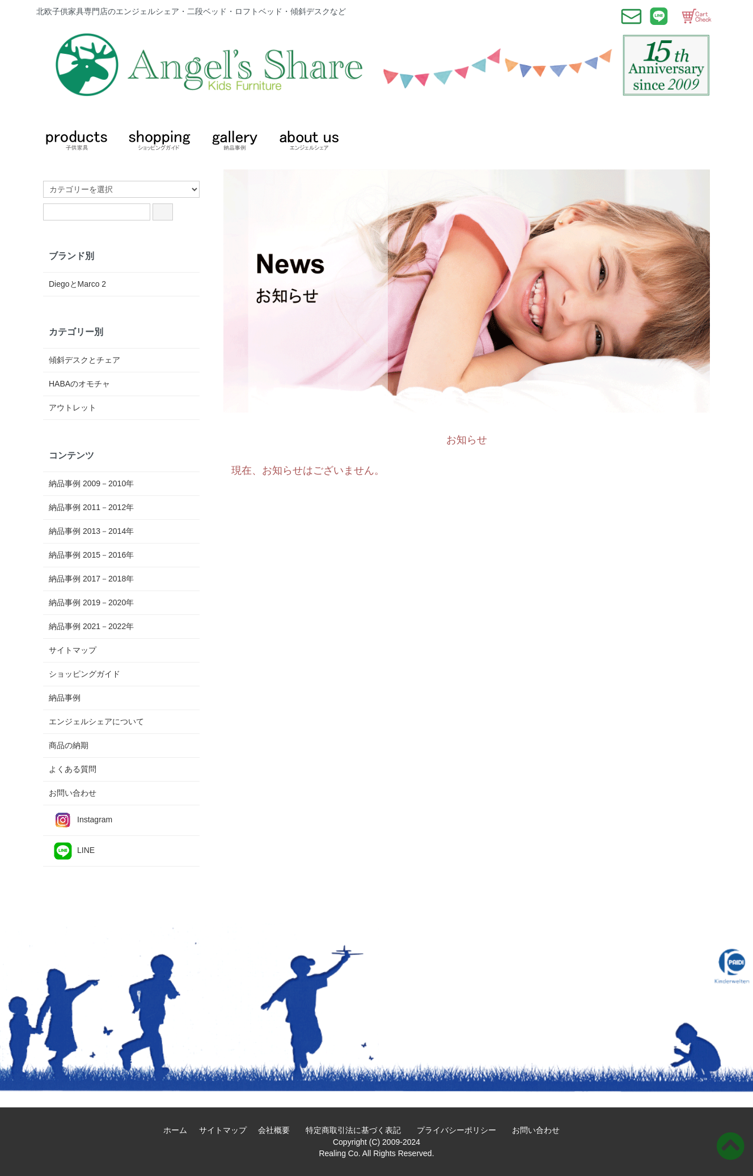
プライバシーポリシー (460, 1130)
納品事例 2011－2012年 (91, 507)
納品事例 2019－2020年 (91, 602)
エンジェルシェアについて (96, 721)
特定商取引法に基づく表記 (357, 1130)
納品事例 (65, 697)
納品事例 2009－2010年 (91, 483)
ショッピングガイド (84, 673)
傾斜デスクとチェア (84, 359)
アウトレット (72, 407)
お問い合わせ (72, 792)
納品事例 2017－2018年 (91, 578)
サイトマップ (72, 650)
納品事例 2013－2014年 (91, 531)
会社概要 (278, 1130)
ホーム (179, 1130)
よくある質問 (72, 769)
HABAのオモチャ (79, 383)
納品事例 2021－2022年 (91, 626)
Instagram (80, 820)
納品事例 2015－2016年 (91, 554)
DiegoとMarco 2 (77, 283)
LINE (72, 851)
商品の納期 (68, 745)
